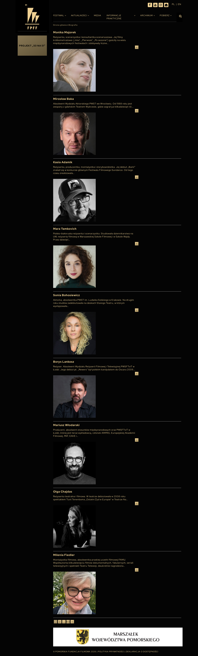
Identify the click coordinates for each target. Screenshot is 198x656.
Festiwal (58, 15)
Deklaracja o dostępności (142, 651)
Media (97, 15)
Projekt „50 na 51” (32, 45)
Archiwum (146, 15)
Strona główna (60, 25)
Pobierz (164, 15)
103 (68, 621)
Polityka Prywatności (111, 651)
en (179, 4)
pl (173, 4)
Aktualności (79, 15)
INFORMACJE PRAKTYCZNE (114, 17)
